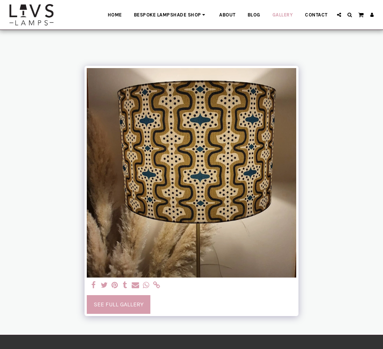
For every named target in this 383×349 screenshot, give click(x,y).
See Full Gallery (119, 304)
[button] (339, 14)
